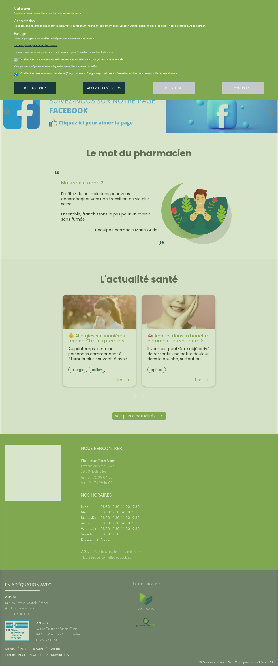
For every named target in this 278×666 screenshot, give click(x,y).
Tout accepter (35, 88)
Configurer (243, 88)
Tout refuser (174, 88)
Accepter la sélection (104, 88)
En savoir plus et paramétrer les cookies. (35, 45)
